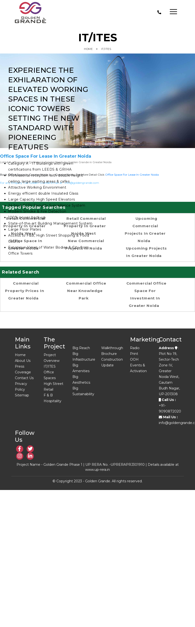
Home (88, 49)
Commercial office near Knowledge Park (86, 290)
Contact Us (24, 378)
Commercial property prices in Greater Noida (24, 290)
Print (134, 354)
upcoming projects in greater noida (146, 252)
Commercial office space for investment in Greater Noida (146, 294)
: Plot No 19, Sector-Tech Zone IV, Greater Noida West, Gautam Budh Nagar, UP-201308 (169, 371)
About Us (22, 360)
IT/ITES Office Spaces (50, 372)
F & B (48, 395)
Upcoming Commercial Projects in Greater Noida (145, 229)
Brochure (109, 354)
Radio (135, 348)
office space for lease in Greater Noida (132, 174)
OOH (134, 359)
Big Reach (81, 348)
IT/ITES (106, 49)
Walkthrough (112, 348)
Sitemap (22, 395)
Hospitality (52, 401)
